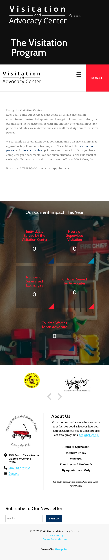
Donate (97, 78)
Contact (13, 473)
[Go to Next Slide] (59, 396)
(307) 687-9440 (18, 468)
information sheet (32, 150)
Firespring (61, 549)
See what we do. (89, 434)
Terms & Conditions (54, 539)
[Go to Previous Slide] (49, 396)
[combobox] (84, 15)
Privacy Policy (54, 535)
